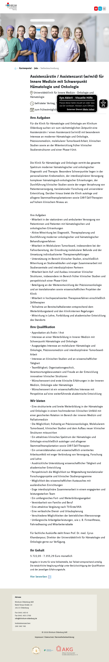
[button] (100, 9)
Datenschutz (49, 637)
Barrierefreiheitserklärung (64, 637)
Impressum (39, 637)
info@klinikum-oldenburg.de (26, 619)
